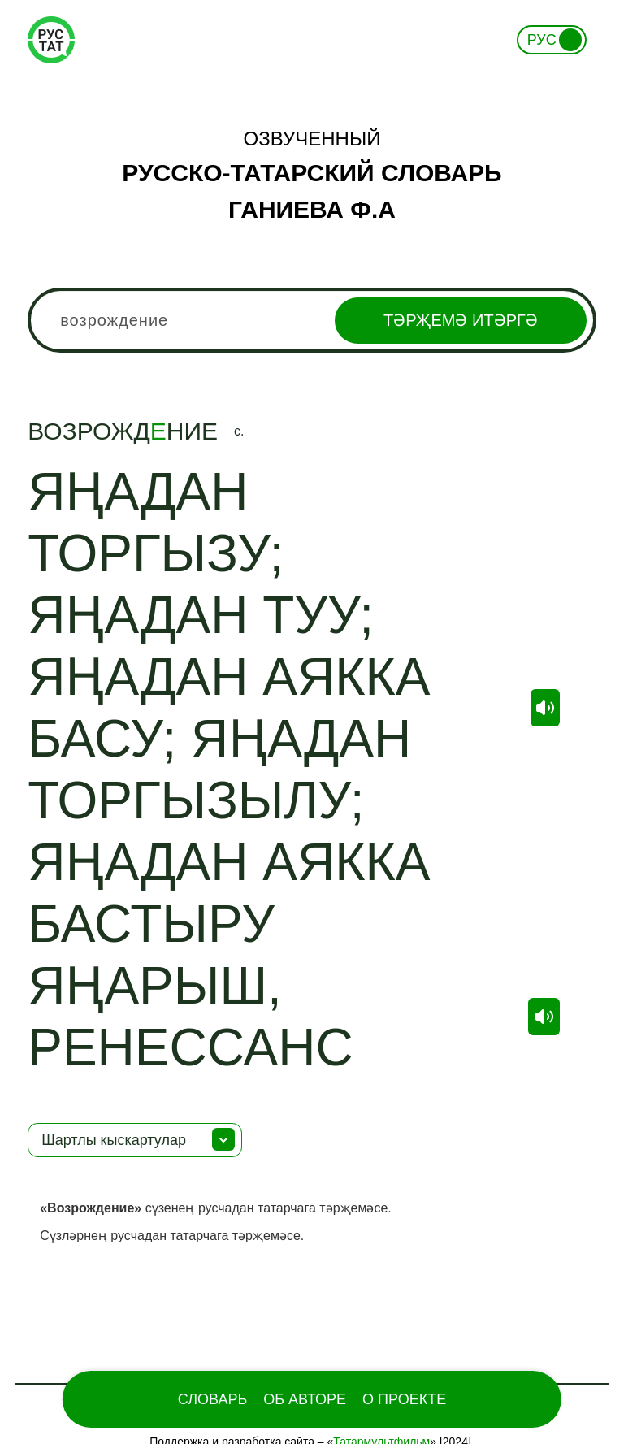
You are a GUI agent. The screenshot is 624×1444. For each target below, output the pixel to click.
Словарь (212, 1399)
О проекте (404, 1399)
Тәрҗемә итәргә (461, 320)
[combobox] (312, 320)
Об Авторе (304, 1399)
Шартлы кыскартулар (113, 1140)
